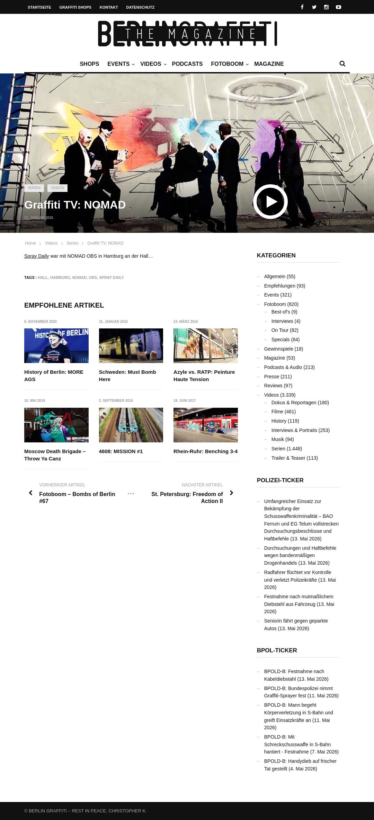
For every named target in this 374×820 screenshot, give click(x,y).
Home (30, 243)
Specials (280, 339)
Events (120, 64)
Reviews (273, 385)
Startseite (39, 7)
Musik (277, 439)
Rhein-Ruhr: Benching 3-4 (205, 451)
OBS (93, 277)
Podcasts (187, 64)
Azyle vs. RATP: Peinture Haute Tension (204, 375)
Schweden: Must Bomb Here (127, 375)
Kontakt (109, 7)
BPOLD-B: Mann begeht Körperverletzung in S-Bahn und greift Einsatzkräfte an (298, 712)
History (279, 421)
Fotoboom (229, 64)
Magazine (269, 64)
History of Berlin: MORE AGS (53, 375)
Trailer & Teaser (288, 458)
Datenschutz (140, 7)
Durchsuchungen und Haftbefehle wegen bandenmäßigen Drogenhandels (300, 555)
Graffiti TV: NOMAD (105, 243)
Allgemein (274, 276)
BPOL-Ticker (277, 650)
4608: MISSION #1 (121, 451)
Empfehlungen (279, 286)
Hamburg (60, 277)
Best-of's (280, 312)
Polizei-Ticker (280, 480)
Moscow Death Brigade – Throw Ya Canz (55, 454)
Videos (152, 64)
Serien (34, 188)
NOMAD (79, 277)
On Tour (280, 330)
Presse (271, 376)
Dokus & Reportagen (294, 402)
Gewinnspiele (278, 349)
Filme (277, 411)
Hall (43, 277)
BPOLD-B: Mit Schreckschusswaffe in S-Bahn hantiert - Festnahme (297, 744)
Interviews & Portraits (294, 430)
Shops (89, 64)
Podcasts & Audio (283, 367)
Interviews (282, 321)
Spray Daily (36, 256)
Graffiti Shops (75, 7)
